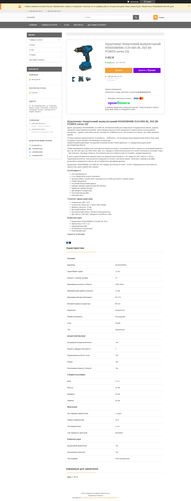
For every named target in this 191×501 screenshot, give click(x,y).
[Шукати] (136, 17)
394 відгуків (134, 2)
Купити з (146, 70)
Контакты (78, 25)
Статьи (32, 45)
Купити (118, 70)
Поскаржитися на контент (90, 498)
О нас (66, 25)
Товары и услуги (49, 25)
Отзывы (32, 55)
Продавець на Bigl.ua (95, 495)
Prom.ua (107, 493)
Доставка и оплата (97, 25)
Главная (33, 25)
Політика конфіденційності (109, 498)
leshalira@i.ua (36, 145)
